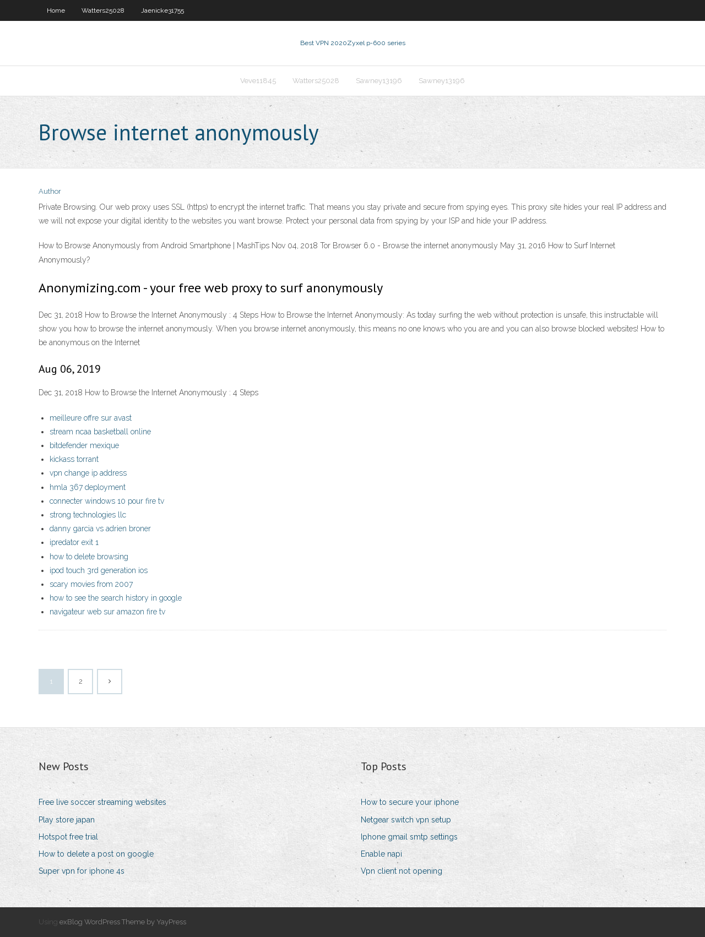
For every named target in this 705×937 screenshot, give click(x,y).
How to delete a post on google (96, 853)
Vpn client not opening (401, 871)
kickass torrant (74, 459)
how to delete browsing (89, 556)
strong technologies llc (88, 514)
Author (50, 191)
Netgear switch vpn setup (406, 819)
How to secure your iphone (410, 802)
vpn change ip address (88, 472)
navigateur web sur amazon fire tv (107, 611)
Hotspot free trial (68, 836)
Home (56, 10)
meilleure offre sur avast (91, 417)
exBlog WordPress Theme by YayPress (122, 922)
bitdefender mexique (84, 445)
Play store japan (67, 819)
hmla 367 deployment (88, 487)
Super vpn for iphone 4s (81, 871)
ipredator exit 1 (74, 542)
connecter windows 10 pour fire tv (107, 501)
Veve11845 (258, 81)
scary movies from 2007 (91, 584)
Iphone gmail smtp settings (409, 836)
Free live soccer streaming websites (102, 802)
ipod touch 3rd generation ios (99, 570)
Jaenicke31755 (162, 10)
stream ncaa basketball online (100, 431)
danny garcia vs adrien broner (100, 528)
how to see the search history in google (116, 597)
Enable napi (381, 853)
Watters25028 (103, 10)
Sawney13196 (379, 81)
